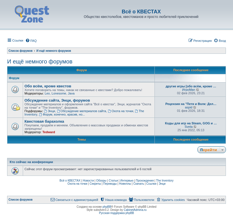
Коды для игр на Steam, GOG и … (191, 123)
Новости (88, 180)
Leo (47, 93)
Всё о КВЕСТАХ (70, 180)
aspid (188, 107)
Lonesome (58, 93)
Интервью (126, 180)
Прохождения (145, 180)
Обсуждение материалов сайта (81, 111)
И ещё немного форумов (40, 61)
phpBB (107, 206)
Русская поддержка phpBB (116, 213)
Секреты (95, 183)
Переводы (110, 183)
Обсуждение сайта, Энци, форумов (57, 100)
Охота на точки (120, 111)
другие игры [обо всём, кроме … (191, 86)
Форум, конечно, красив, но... (62, 114)
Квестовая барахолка (44, 121)
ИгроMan (188, 89)
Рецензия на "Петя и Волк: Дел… (190, 104)
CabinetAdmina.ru (135, 209)
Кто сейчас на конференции (31, 162)
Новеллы (125, 183)
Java (71, 93)
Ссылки (151, 183)
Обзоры (101, 180)
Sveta (189, 126)
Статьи (113, 180)
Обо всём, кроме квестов (47, 86)
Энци (49, 111)
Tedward (48, 132)
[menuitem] (31, 40)
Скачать (138, 183)
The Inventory (165, 180)
